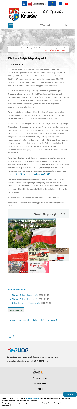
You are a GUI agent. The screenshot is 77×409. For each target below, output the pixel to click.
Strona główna (26, 48)
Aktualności (62, 48)
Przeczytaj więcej (32, 398)
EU (44, 3)
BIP (30, 3)
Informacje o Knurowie (47, 48)
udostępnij (16, 310)
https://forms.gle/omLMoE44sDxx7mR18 (32, 174)
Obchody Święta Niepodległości (25, 295)
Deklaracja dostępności (38, 371)
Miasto (35, 48)
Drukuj (15, 336)
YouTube (66, 3)
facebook (60, 3)
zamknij (70, 394)
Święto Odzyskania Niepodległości (26, 303)
